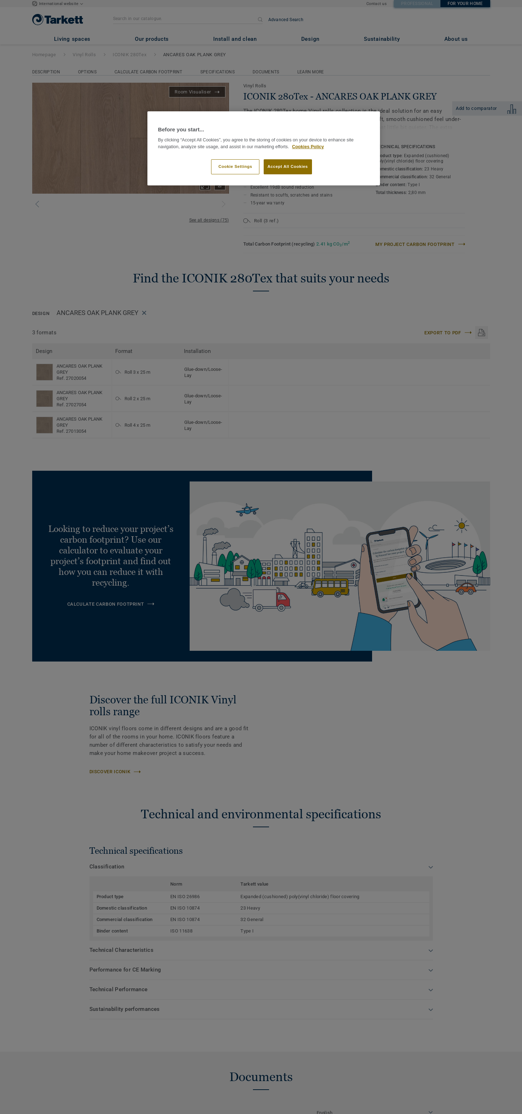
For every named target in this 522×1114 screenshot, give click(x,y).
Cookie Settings (235, 166)
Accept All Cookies (288, 166)
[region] (263, 148)
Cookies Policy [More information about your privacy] (308, 146)
